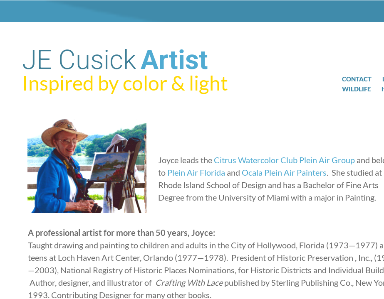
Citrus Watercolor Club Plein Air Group (284, 160)
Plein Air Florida (196, 172)
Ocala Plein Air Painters (284, 172)
